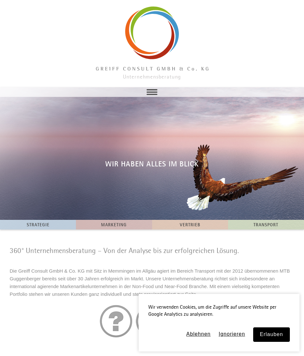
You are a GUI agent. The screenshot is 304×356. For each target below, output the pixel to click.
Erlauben (271, 334)
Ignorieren (232, 334)
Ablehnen (198, 334)
